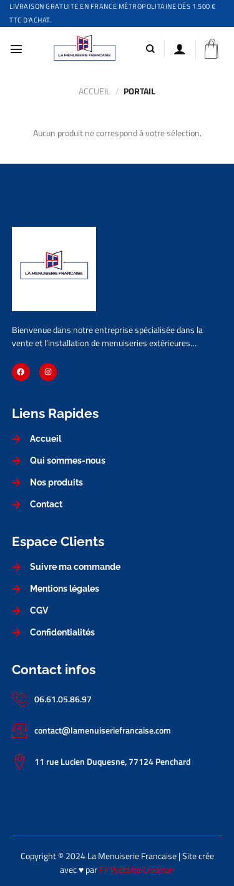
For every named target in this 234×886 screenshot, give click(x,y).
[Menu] (16, 48)
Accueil (94, 91)
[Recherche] (150, 49)
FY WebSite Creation (136, 870)
